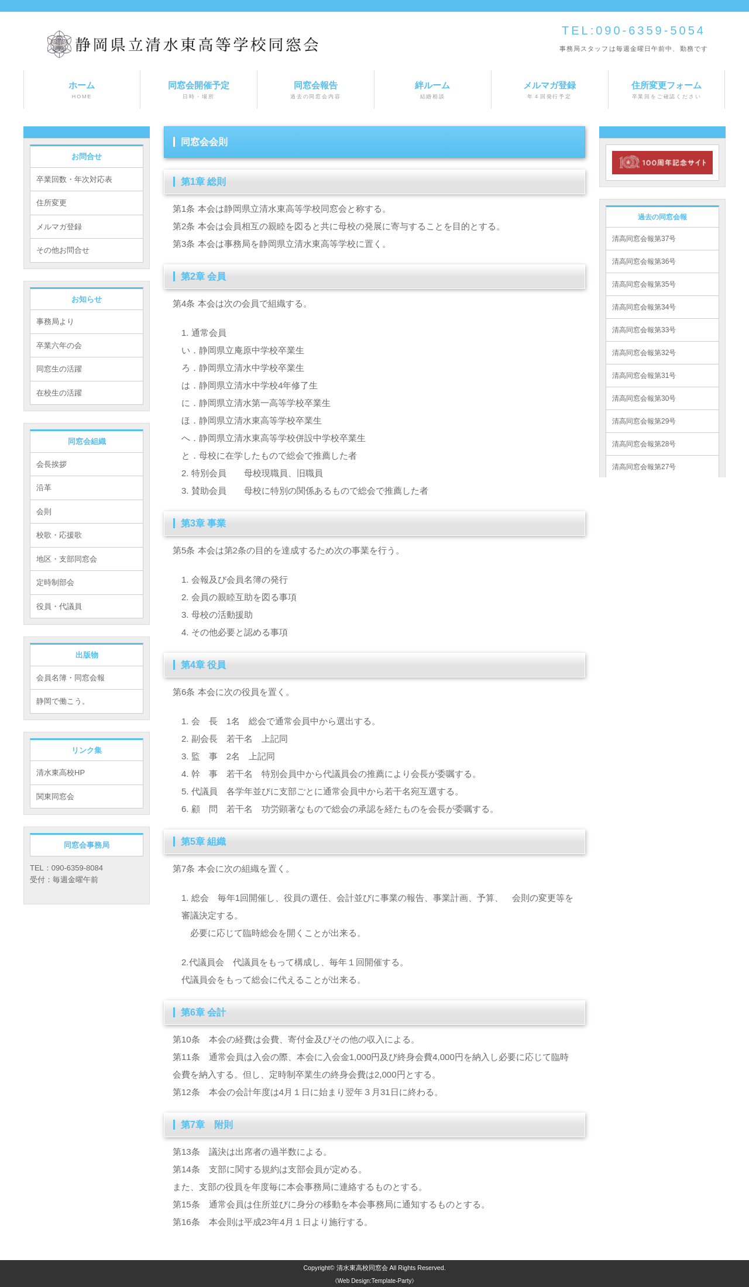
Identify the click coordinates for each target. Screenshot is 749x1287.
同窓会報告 (315, 90)
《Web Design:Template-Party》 (375, 1281)
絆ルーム (432, 90)
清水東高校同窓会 (362, 1267)
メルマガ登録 (550, 90)
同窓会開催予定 (198, 90)
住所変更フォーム (667, 90)
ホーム (82, 90)
